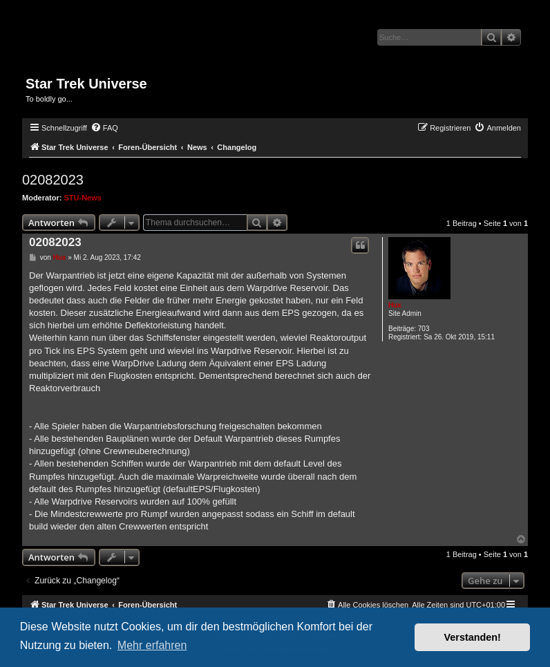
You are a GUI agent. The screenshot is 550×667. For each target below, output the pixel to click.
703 (424, 328)
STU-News (83, 198)
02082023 (53, 179)
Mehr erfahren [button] (152, 645)
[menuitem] (104, 128)
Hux (394, 305)
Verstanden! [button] (472, 637)
